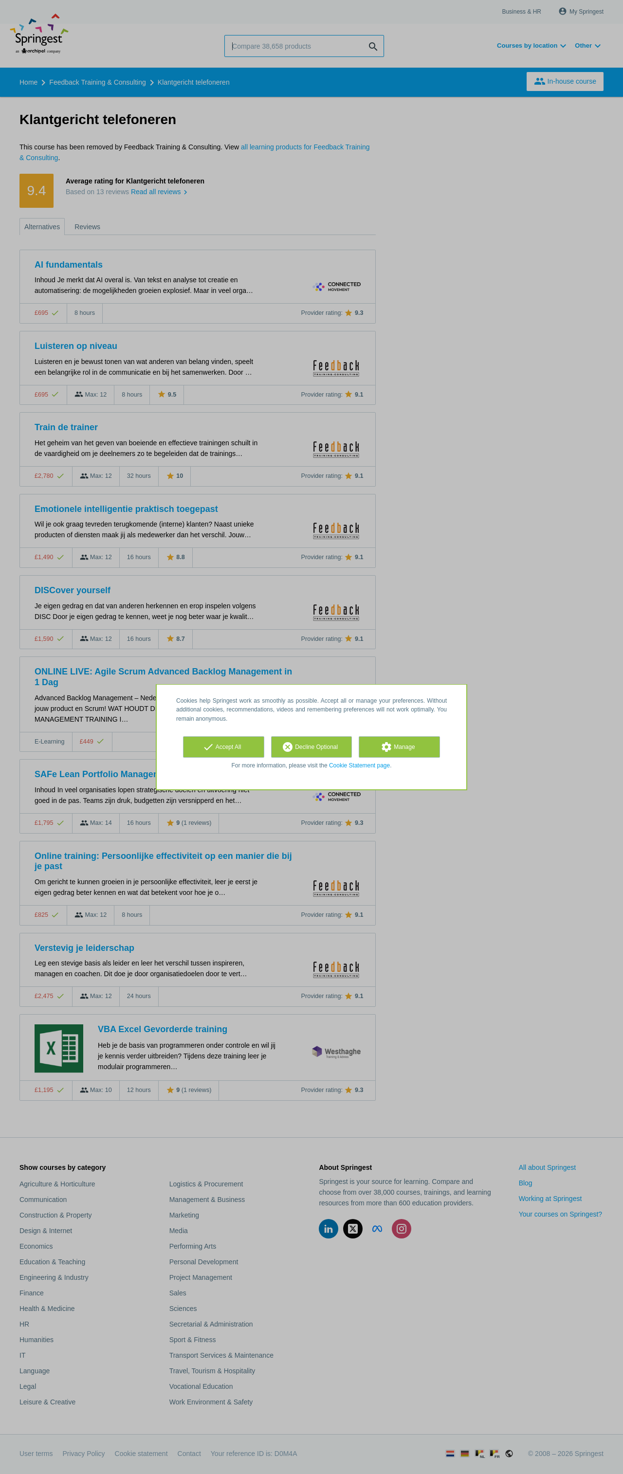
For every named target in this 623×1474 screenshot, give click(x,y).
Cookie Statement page (359, 765)
